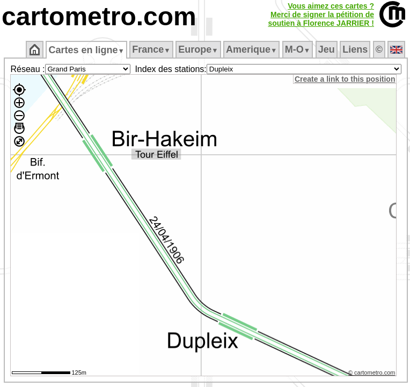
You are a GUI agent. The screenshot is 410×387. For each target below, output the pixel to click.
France (151, 49)
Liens (355, 49)
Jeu (326, 49)
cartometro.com (99, 16)
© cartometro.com (372, 372)
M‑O (297, 49)
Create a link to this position (345, 79)
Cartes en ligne (86, 50)
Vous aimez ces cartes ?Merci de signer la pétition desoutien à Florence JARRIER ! (321, 14)
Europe (198, 49)
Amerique (251, 49)
